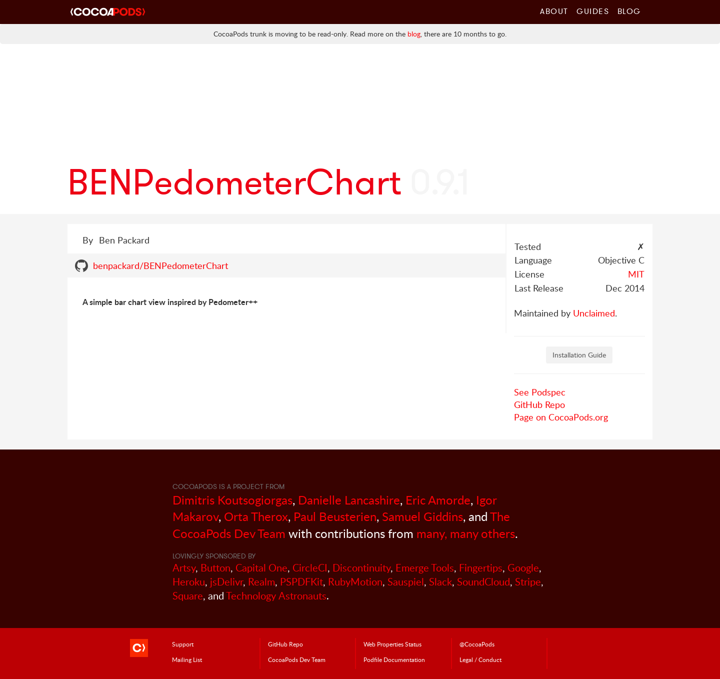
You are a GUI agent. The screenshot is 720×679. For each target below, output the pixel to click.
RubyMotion (355, 581)
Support (183, 644)
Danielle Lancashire (349, 500)
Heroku (188, 581)
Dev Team (297, 660)
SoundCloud (483, 581)
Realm (261, 581)
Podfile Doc (394, 660)
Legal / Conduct (481, 660)
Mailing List (187, 660)
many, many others (465, 533)
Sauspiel (406, 581)
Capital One (262, 567)
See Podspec (540, 392)
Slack (440, 581)
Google (523, 567)
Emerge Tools (425, 567)
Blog (629, 11)
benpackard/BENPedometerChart (160, 266)
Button (215, 567)
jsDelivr (226, 581)
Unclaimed (594, 313)
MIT (636, 274)
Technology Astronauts (276, 595)
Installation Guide (579, 355)
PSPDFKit (301, 581)
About (554, 11)
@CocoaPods (477, 644)
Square (187, 595)
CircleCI (310, 567)
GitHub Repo (539, 404)
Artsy (184, 567)
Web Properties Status (393, 644)
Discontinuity (361, 567)
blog (414, 33)
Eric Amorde (438, 500)
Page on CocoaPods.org (561, 417)
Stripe (528, 581)
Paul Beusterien (335, 516)
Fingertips (480, 567)
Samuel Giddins (422, 516)
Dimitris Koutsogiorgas (232, 500)
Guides (593, 11)
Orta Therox (256, 516)
